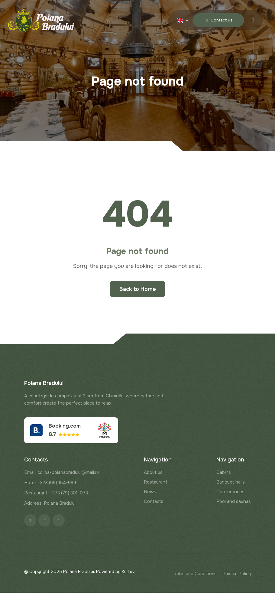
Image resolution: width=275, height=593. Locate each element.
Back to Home (137, 289)
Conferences (230, 492)
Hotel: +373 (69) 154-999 (50, 483)
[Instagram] (44, 521)
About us (153, 473)
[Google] (59, 521)
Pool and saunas (233, 502)
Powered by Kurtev (115, 572)
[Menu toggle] (252, 20)
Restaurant (155, 482)
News (150, 492)
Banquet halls (230, 482)
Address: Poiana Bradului (50, 503)
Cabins (223, 473)
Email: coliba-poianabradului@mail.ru (61, 473)
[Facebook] (30, 521)
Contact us (217, 20)
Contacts (153, 502)
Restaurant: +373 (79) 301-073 (56, 493)
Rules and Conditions (195, 574)
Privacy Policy (237, 574)
